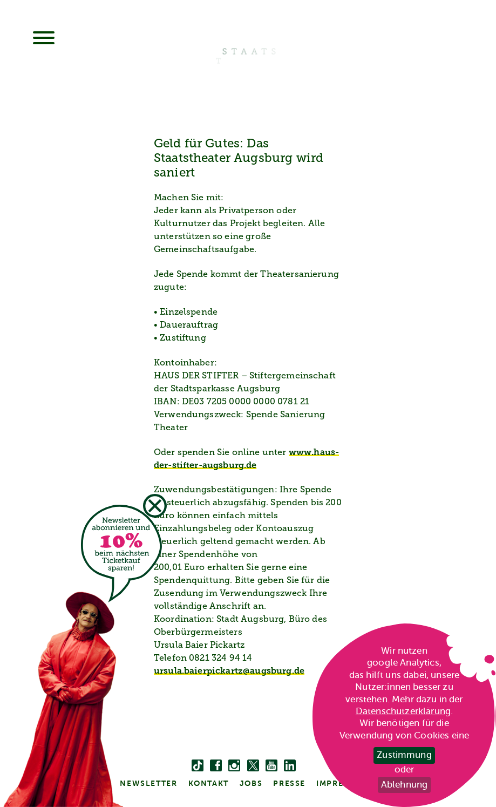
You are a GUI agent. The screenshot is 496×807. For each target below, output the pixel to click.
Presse (289, 783)
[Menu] (44, 39)
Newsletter (148, 783)
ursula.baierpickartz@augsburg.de (229, 671)
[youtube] (271, 766)
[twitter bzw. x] (253, 766)
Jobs (251, 783)
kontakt (208, 783)
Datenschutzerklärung (403, 711)
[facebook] (216, 766)
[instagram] (234, 766)
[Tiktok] (197, 766)
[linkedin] (290, 766)
